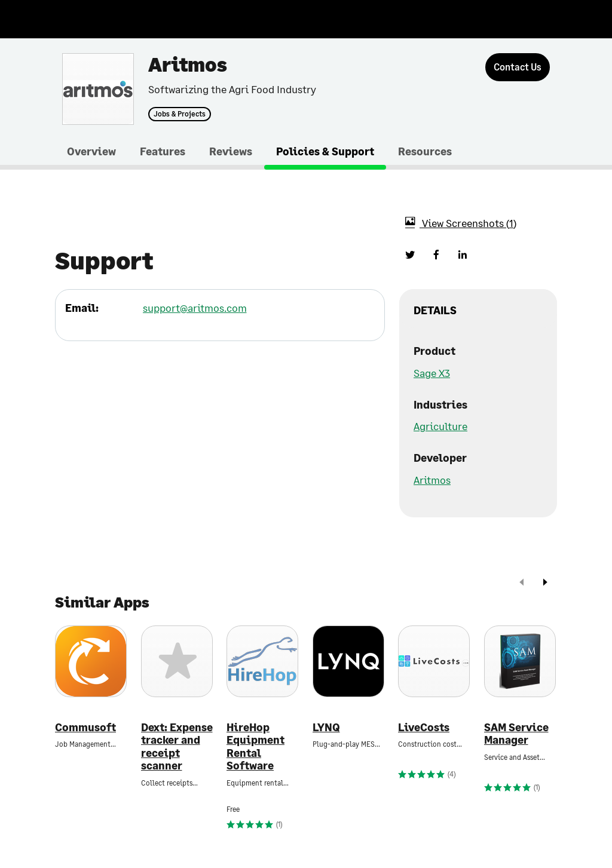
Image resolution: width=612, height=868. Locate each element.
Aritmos (432, 479)
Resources (425, 151)
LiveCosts (423, 727)
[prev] (522, 583)
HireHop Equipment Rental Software (255, 746)
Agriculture (440, 426)
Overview (91, 151)
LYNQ (326, 727)
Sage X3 (432, 372)
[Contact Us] (517, 67)
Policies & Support (325, 151)
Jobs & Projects (180, 114)
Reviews (230, 151)
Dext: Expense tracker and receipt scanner (177, 746)
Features (162, 151)
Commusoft (85, 727)
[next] (545, 583)
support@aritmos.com (195, 307)
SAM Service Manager (516, 734)
